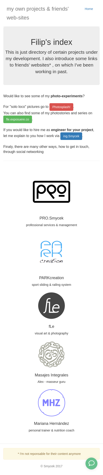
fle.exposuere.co (17, 119)
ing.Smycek (71, 136)
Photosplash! (61, 107)
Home (89, 9)
